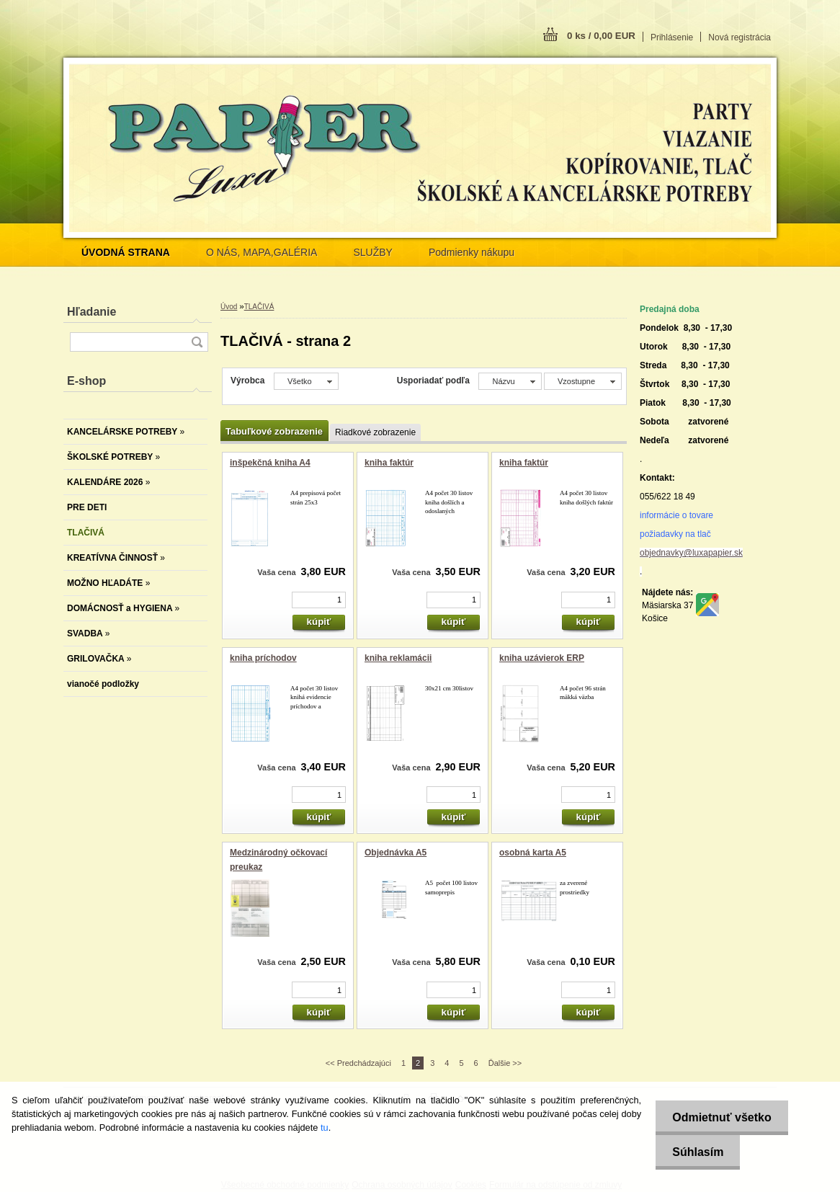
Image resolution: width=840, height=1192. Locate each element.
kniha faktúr (389, 463)
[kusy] (319, 600)
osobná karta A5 (532, 853)
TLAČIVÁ (259, 307)
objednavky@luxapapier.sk (691, 553)
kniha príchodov (263, 658)
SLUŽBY (372, 252)
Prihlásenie (672, 37)
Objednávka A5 (395, 853)
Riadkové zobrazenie (375, 432)
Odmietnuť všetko (719, 1117)
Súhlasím (695, 1152)
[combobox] (509, 381)
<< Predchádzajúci (358, 1063)
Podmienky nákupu (471, 252)
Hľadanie (91, 312)
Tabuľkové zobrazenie (274, 431)
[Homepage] (125, 252)
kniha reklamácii (398, 658)
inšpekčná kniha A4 (270, 463)
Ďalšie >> (505, 1063)
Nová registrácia (739, 37)
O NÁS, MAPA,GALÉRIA (262, 252)
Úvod (228, 307)
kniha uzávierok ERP (541, 658)
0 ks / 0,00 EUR (601, 35)
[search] (196, 342)
